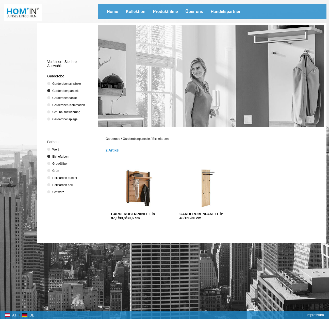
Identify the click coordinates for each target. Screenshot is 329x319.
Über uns (194, 11)
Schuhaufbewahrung (66, 112)
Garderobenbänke (64, 98)
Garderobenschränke (66, 84)
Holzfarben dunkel (64, 178)
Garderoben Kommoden (68, 105)
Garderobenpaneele (136, 139)
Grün (55, 171)
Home (112, 11)
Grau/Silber (60, 163)
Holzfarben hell (62, 185)
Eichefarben (160, 139)
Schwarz (58, 192)
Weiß (55, 149)
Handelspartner (225, 11)
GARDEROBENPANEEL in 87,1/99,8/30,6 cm (133, 216)
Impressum (315, 315)
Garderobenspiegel (65, 119)
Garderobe (113, 139)
